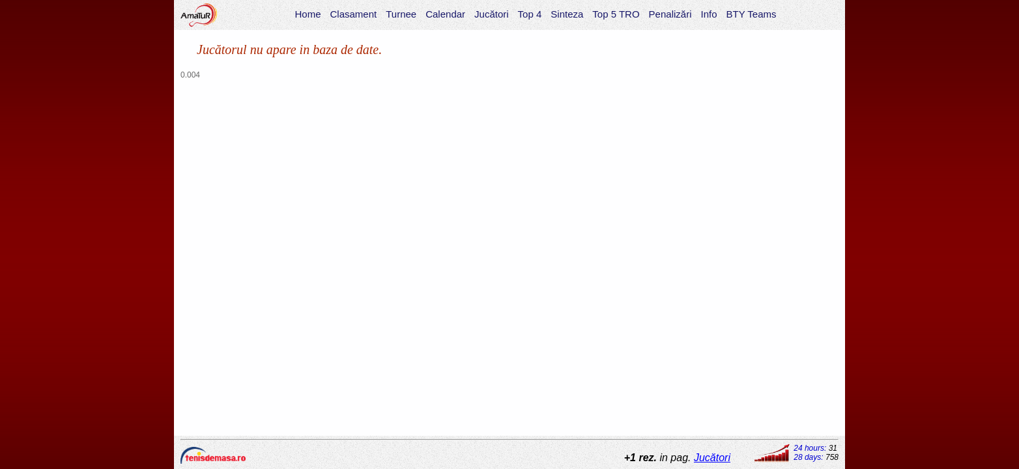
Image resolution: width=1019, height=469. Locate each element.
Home (307, 14)
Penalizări (670, 14)
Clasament (353, 14)
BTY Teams (751, 14)
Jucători (491, 14)
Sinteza (567, 14)
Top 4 (530, 14)
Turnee (401, 14)
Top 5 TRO (615, 14)
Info (708, 14)
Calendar (445, 14)
